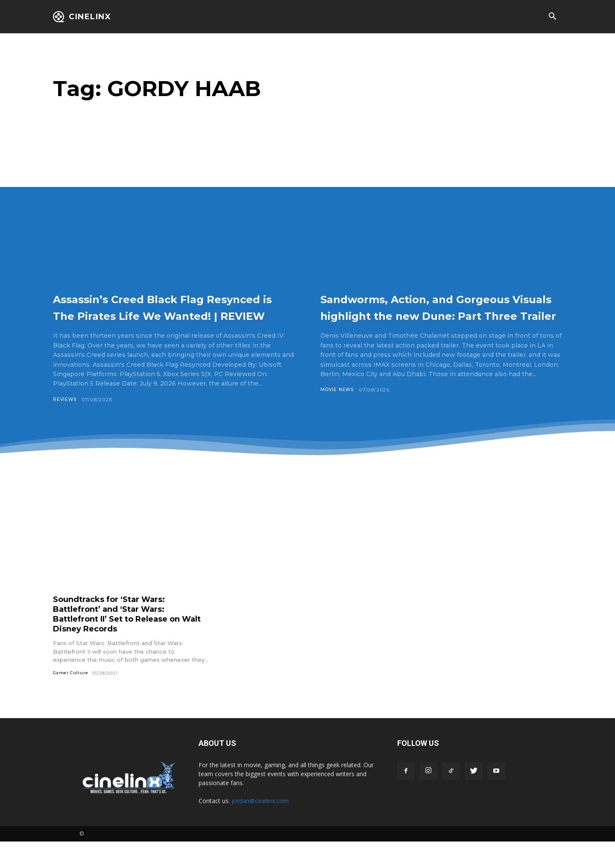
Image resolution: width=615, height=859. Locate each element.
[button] (552, 17)
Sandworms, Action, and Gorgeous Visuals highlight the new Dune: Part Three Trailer (438, 314)
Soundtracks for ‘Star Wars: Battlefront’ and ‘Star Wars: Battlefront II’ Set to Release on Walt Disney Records (125, 631)
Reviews (65, 416)
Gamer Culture (71, 690)
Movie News (338, 407)
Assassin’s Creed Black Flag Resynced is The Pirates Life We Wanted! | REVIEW (159, 314)
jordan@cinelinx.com (260, 818)
